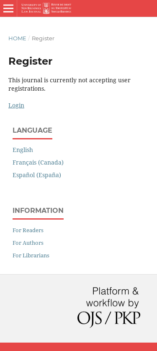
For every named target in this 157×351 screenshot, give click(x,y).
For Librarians (31, 255)
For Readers (28, 230)
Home (17, 38)
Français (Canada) (38, 162)
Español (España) (37, 175)
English (23, 150)
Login (16, 105)
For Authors (28, 242)
